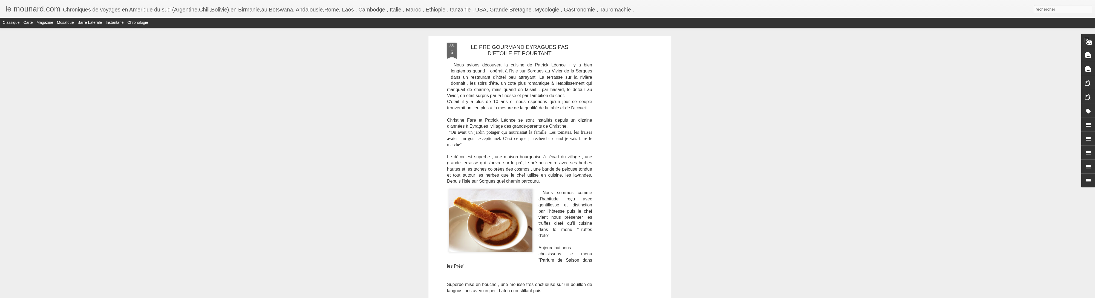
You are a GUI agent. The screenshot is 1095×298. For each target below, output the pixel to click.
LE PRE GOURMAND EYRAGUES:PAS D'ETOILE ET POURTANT (519, 50)
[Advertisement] (622, 129)
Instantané (114, 22)
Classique (11, 22)
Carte (28, 22)
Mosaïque (65, 22)
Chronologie (137, 22)
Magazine (45, 22)
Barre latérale (89, 22)
